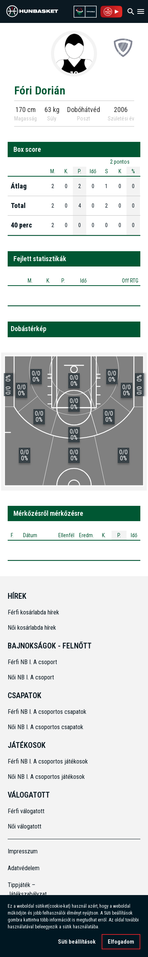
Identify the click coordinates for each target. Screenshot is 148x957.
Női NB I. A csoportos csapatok (46, 727)
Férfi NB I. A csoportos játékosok (48, 761)
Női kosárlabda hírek (32, 627)
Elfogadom (121, 941)
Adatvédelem (23, 868)
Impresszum (23, 851)
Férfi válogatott (26, 811)
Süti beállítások (76, 941)
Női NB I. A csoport (31, 677)
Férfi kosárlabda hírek (33, 612)
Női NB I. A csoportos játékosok (46, 776)
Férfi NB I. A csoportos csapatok (48, 711)
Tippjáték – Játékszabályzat (24, 889)
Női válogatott (24, 826)
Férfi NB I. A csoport (32, 662)
